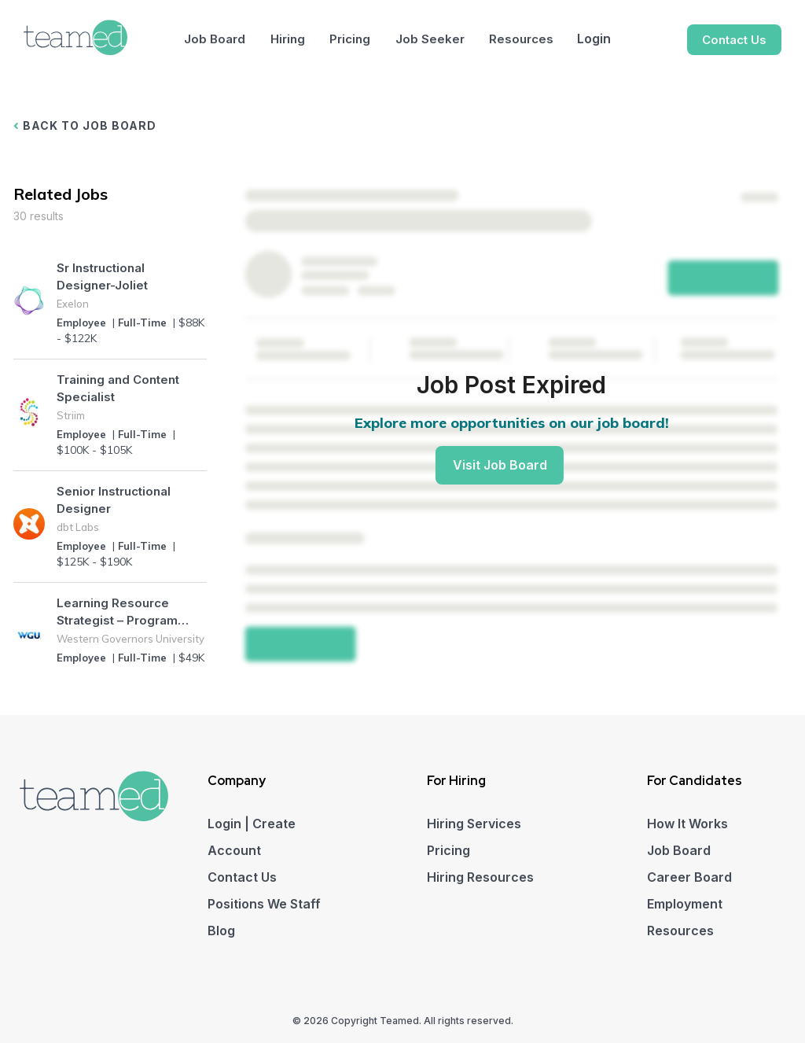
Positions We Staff (264, 904)
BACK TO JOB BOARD (84, 125)
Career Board (689, 877)
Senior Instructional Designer (114, 500)
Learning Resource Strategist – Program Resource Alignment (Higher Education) (117, 612)
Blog (221, 930)
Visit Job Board (500, 465)
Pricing (349, 38)
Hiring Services (474, 823)
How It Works (687, 823)
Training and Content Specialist (118, 388)
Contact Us (734, 39)
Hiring (287, 38)
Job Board (214, 38)
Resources (521, 38)
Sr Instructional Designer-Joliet (102, 276)
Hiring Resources (480, 877)
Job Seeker (430, 38)
